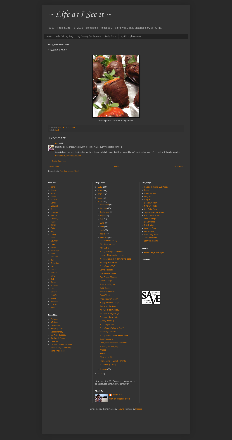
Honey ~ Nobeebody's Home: (112, 255)
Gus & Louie (149, 225)
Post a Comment (59, 161)
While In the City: (107, 357)
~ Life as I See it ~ (79, 15)
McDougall (55, 250)
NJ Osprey (55, 322)
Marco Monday (57, 332)
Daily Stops (110, 36)
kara (52, 288)
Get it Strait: (104, 288)
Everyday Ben (150, 193)
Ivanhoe (54, 199)
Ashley (53, 247)
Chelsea (54, 304)
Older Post (178, 166)
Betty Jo (147, 196)
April (102, 230)
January (103, 369)
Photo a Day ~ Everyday (61, 348)
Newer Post (54, 166)
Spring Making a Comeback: (111, 252)
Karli (52, 260)
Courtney (54, 241)
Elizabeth (54, 206)
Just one (54, 257)
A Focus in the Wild (152, 215)
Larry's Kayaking (151, 241)
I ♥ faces (54, 341)
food (57, 130)
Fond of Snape (150, 219)
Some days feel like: (108, 332)
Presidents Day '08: (108, 284)
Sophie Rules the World (154, 212)
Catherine (55, 263)
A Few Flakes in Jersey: (109, 310)
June (102, 223)
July (102, 219)
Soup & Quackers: (107, 324)
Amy (52, 231)
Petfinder (54, 319)
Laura (53, 244)
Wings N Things (150, 228)
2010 (100, 194)
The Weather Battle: (108, 273)
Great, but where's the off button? (113, 343)
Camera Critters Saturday (61, 344)
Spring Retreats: (106, 270)
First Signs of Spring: (108, 277)
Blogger (138, 409)
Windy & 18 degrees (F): (110, 313)
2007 (100, 374)
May (102, 226)
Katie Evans (56, 325)
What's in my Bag (64, 36)
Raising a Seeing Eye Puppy (156, 187)
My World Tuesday (58, 335)
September (105, 212)
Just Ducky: (104, 248)
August (103, 216)
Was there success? (108, 244)
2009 (100, 198)
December (104, 205)
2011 (100, 190)
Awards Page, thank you (154, 252)
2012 (100, 187)
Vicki (52, 308)
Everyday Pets (57, 329)
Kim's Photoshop (58, 351)
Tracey (53, 235)
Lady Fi (147, 199)
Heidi (53, 238)
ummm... (103, 354)
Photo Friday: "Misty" (108, 364)
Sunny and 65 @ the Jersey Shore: (114, 335)
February (104, 237)
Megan (53, 298)
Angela (53, 190)
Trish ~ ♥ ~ (117, 395)
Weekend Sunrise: (107, 292)
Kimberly (54, 219)
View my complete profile (119, 399)
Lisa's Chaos (149, 222)
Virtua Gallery (149, 231)
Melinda (54, 215)
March (103, 234)
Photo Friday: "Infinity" (109, 299)
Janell (53, 222)
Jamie (53, 196)
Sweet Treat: (105, 295)
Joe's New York (150, 238)
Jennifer (54, 295)
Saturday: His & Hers (108, 262)
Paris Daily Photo (151, 235)
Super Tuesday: (106, 339)
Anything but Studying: (109, 346)
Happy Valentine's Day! (109, 302)
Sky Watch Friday (58, 338)
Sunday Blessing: (107, 321)
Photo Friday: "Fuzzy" (109, 241)
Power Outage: (106, 281)
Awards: (103, 350)
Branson (54, 285)
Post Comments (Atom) (69, 171)
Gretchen (54, 212)
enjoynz (121, 409)
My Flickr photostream (131, 36)
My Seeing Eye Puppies (89, 36)
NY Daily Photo (150, 206)
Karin (53, 266)
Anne (53, 193)
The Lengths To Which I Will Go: (113, 361)
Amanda (54, 301)
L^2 (57, 143)
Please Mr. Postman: (108, 306)
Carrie (53, 203)
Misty (53, 276)
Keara (53, 269)
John (53, 254)
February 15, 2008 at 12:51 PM (68, 156)
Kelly (53, 279)
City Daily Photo (150, 209)
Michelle (54, 292)
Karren (53, 225)
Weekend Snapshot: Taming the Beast (115, 259)
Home (49, 36)
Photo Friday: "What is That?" (112, 328)
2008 (100, 201)
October (103, 208)
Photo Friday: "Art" (107, 266)
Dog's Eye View (150, 203)
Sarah (53, 282)
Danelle (54, 209)
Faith (53, 228)
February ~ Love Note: (109, 317)
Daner (146, 190)
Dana (53, 187)
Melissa (54, 273)
